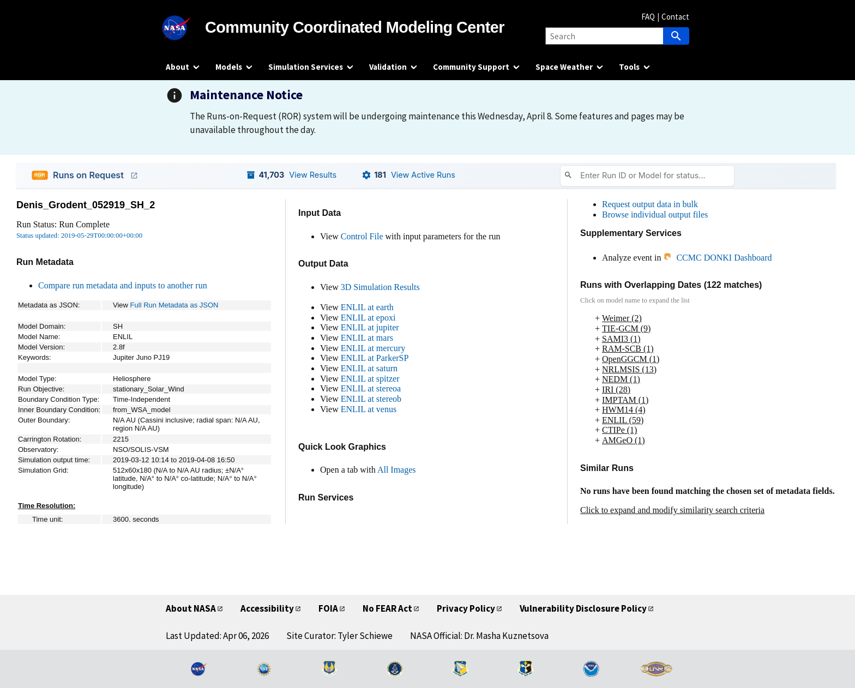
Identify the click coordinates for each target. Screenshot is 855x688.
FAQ (648, 16)
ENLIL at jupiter (370, 327)
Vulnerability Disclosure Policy (583, 608)
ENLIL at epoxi (368, 317)
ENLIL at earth (367, 307)
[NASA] (185, 28)
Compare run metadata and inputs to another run (122, 285)
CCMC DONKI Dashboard (717, 257)
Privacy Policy (466, 608)
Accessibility (267, 608)
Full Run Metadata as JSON (174, 305)
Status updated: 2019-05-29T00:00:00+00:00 (79, 235)
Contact (675, 16)
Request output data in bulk (650, 204)
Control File (362, 236)
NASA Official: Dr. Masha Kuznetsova (479, 636)
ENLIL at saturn (369, 368)
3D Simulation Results (380, 287)
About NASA (191, 608)
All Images (396, 469)
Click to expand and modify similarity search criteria (672, 510)
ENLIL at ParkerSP (375, 358)
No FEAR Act (387, 608)
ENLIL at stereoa (371, 388)
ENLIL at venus (368, 409)
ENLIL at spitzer (370, 378)
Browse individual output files (655, 214)
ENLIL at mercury (373, 348)
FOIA (328, 608)
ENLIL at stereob (371, 398)
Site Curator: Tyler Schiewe (339, 636)
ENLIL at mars (367, 337)
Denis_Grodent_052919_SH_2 (85, 205)
